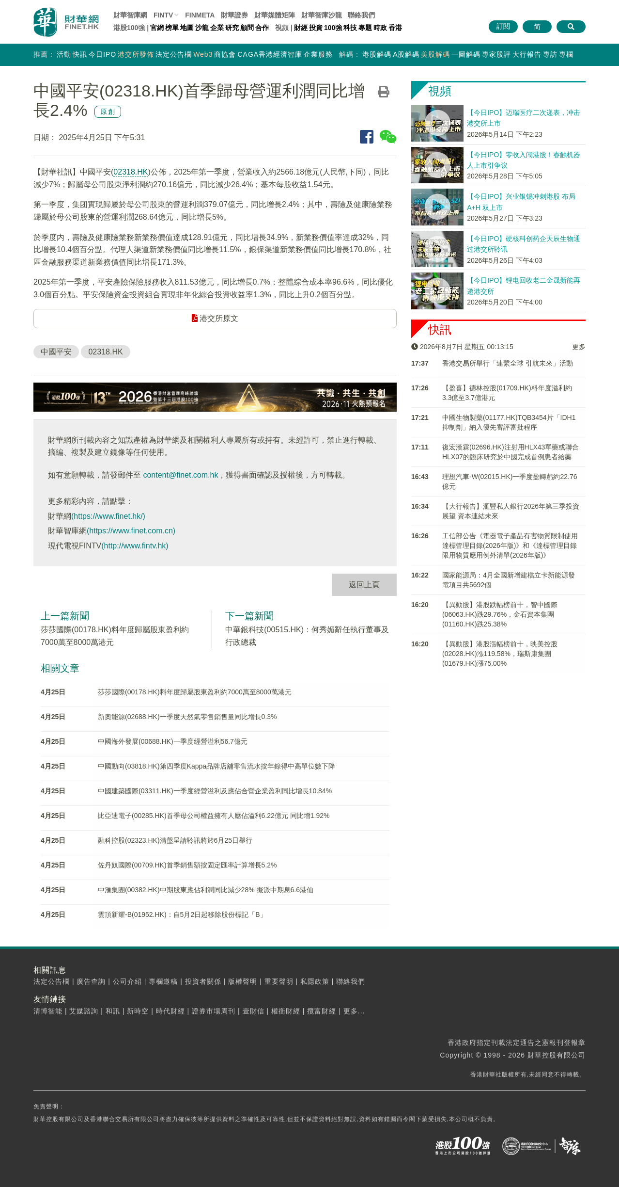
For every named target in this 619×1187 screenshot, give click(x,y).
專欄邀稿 (163, 981)
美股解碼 (435, 54)
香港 (395, 28)
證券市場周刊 (213, 1011)
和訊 (113, 1011)
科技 (350, 28)
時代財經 (170, 1011)
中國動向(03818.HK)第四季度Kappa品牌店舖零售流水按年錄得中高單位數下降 (216, 766)
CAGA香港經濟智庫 (269, 54)
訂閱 (503, 26)
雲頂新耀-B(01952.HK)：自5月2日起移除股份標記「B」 (182, 914)
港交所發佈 (136, 54)
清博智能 (47, 1011)
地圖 (187, 28)
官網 (157, 28)
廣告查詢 (91, 981)
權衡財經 (285, 1011)
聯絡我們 (361, 15)
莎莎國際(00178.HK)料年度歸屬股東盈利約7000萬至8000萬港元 (195, 692)
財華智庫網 (130, 15)
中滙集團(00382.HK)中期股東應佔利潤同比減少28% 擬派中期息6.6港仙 (205, 890)
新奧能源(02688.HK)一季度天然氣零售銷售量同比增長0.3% (187, 717)
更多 (579, 347)
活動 (64, 54)
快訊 (80, 54)
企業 (217, 28)
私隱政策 (314, 981)
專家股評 (496, 54)
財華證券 (234, 15)
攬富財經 (321, 1011)
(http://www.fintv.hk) (134, 546)
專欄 (566, 54)
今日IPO (102, 54)
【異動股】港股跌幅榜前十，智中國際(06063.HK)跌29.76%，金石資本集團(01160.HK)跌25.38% (499, 614)
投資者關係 (203, 981)
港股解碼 (376, 54)
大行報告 (527, 54)
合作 (262, 28)
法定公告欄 (173, 54)
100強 (333, 28)
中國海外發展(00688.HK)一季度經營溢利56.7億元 (173, 741)
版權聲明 (242, 981)
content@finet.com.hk (180, 475)
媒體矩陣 (274, 15)
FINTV (163, 15)
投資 (316, 28)
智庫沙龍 (321, 15)
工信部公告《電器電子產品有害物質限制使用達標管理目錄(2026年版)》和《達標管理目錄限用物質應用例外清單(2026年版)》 (510, 545)
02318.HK (130, 172)
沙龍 (202, 28)
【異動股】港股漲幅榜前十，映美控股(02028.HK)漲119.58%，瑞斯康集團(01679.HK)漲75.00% (499, 653)
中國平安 (56, 352)
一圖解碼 (465, 54)
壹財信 (253, 1011)
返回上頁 (364, 584)
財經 (301, 28)
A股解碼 (406, 54)
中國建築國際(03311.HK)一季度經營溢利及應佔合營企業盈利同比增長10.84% (215, 791)
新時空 (138, 1011)
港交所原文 (215, 318)
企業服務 (318, 54)
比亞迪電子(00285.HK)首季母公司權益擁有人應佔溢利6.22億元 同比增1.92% (213, 815)
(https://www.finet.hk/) (108, 516)
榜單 (172, 28)
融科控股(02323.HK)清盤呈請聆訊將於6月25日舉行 (175, 840)
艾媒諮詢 (83, 1011)
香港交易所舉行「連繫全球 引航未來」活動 (507, 363)
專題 (365, 28)
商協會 (225, 54)
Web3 (203, 54)
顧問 (247, 28)
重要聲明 (279, 981)
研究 (232, 28)
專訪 (550, 54)
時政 (380, 28)
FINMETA (200, 15)
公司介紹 (127, 981)
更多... (354, 1011)
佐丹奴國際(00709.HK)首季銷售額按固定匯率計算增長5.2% (187, 865)
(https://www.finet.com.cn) (131, 531)
